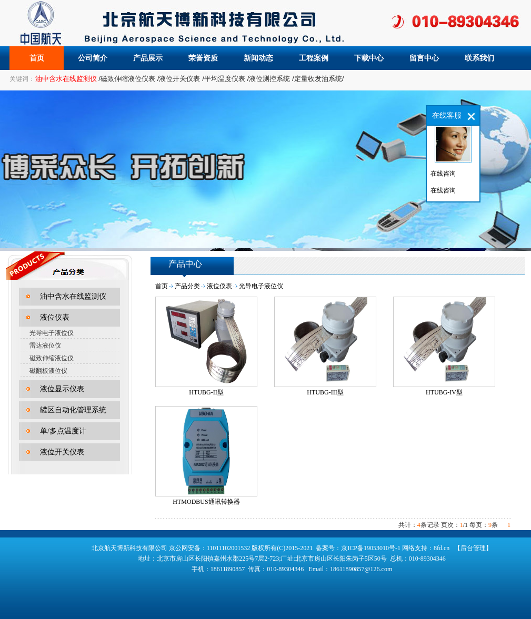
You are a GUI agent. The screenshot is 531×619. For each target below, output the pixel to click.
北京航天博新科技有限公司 (129, 548)
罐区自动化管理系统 (73, 410)
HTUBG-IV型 (444, 392)
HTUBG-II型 (206, 392)
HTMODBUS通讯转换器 (206, 501)
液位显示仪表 (62, 389)
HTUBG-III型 (325, 392)
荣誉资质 (203, 58)
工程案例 (313, 58)
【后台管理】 (473, 548)
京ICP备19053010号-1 (370, 548)
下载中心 (369, 58)
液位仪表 (54, 317)
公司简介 (92, 58)
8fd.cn (441, 548)
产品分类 (187, 286)
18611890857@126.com (361, 569)
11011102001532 (229, 548)
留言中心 (424, 58)
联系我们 (479, 58)
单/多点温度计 (63, 431)
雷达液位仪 (45, 345)
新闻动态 (258, 58)
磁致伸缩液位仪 (51, 358)
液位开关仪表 (62, 452)
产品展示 (148, 58)
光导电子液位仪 (51, 333)
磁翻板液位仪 (48, 370)
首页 (36, 58)
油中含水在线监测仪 (73, 296)
